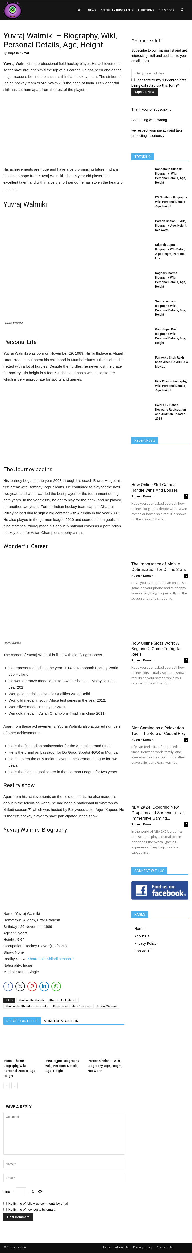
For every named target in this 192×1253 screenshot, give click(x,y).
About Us (142, 936)
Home (139, 928)
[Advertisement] (64, 130)
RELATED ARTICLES (22, 1021)
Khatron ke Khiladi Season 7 (72, 1006)
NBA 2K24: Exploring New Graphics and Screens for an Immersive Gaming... (158, 813)
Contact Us (143, 950)
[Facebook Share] (8, 986)
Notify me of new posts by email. (31, 1209)
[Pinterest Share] (32, 986)
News (92, 10)
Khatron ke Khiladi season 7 (51, 959)
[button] (182, 10)
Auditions (146, 10)
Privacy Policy (145, 943)
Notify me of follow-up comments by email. (39, 1203)
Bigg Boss (166, 10)
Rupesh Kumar (19, 53)
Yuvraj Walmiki (107, 1006)
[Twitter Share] (20, 986)
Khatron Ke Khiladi (31, 1000)
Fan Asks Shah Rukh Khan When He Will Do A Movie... (171, 362)
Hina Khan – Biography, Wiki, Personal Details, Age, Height (171, 386)
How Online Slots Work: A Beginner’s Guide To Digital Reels (157, 649)
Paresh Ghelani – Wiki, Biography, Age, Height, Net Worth (105, 1066)
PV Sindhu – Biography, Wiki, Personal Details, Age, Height (171, 202)
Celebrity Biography (117, 10)
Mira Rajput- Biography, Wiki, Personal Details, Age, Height (63, 1066)
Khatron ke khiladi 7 (63, 1000)
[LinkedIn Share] (44, 986)
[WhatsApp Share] (56, 986)
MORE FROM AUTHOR (61, 1021)
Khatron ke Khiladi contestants (27, 1006)
